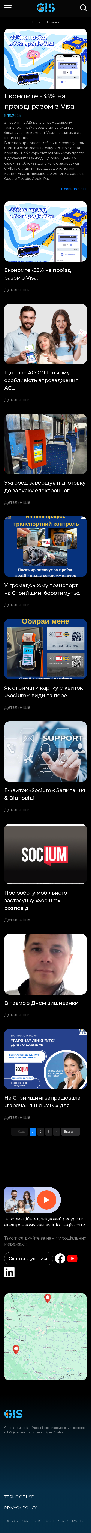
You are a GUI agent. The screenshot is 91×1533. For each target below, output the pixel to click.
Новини (53, 22)
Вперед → (70, 1131)
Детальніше (17, 289)
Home (37, 22)
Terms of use (19, 1497)
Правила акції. (74, 189)
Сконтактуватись (29, 1258)
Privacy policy (20, 1508)
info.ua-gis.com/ (68, 1224)
